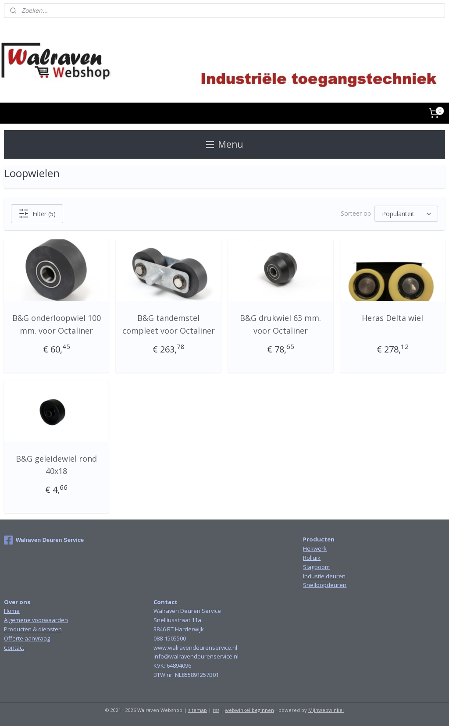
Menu (224, 144)
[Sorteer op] (406, 213)
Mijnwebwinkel (326, 710)
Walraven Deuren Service (44, 540)
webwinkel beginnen (249, 710)
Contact (14, 647)
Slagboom (316, 567)
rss (216, 710)
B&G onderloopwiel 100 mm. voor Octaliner (56, 324)
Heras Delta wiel (392, 318)
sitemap (197, 710)
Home (12, 611)
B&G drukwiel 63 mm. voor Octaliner (280, 324)
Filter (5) (37, 213)
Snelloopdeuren (324, 585)
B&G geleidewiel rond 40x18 (56, 465)
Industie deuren (324, 576)
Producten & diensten (33, 629)
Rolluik (312, 558)
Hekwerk (315, 548)
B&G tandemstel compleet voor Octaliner (168, 324)
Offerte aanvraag (27, 638)
